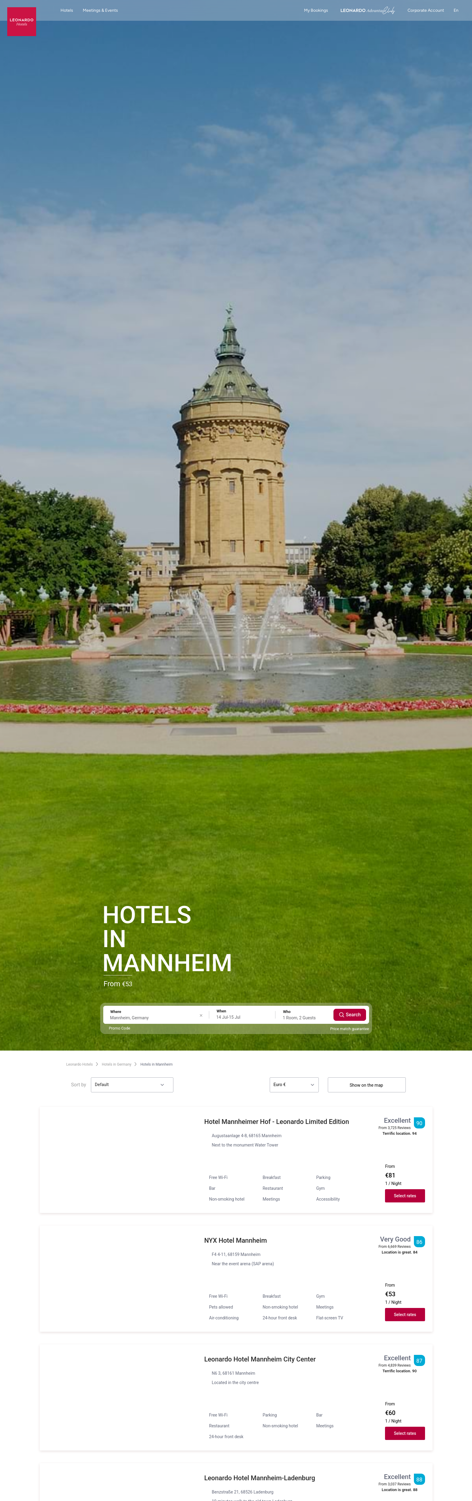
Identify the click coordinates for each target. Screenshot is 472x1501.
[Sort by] (132, 1084)
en (459, 10)
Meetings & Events (100, 10)
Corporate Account (426, 10)
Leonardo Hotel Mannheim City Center (260, 1359)
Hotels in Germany (116, 1064)
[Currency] (294, 1084)
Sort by (78, 1085)
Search (350, 1015)
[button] (118, 1160)
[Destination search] (154, 1018)
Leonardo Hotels (79, 1064)
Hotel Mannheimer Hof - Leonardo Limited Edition (277, 1121)
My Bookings (316, 10)
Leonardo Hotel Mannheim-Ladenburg (260, 1478)
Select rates (405, 1195)
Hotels (67, 10)
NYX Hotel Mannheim (236, 1240)
